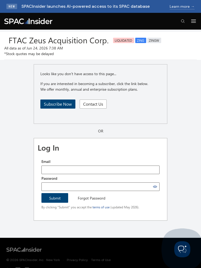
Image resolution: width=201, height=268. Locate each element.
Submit (55, 198)
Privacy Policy (77, 260)
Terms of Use (101, 260)
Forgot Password (91, 198)
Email (46, 161)
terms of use (101, 207)
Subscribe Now (58, 104)
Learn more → (182, 6)
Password (49, 178)
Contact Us (93, 104)
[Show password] (155, 187)
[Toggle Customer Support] (182, 249)
